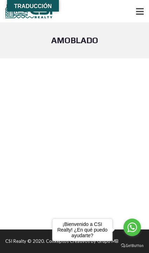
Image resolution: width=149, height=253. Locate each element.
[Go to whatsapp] (132, 227)
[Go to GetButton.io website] (132, 246)
